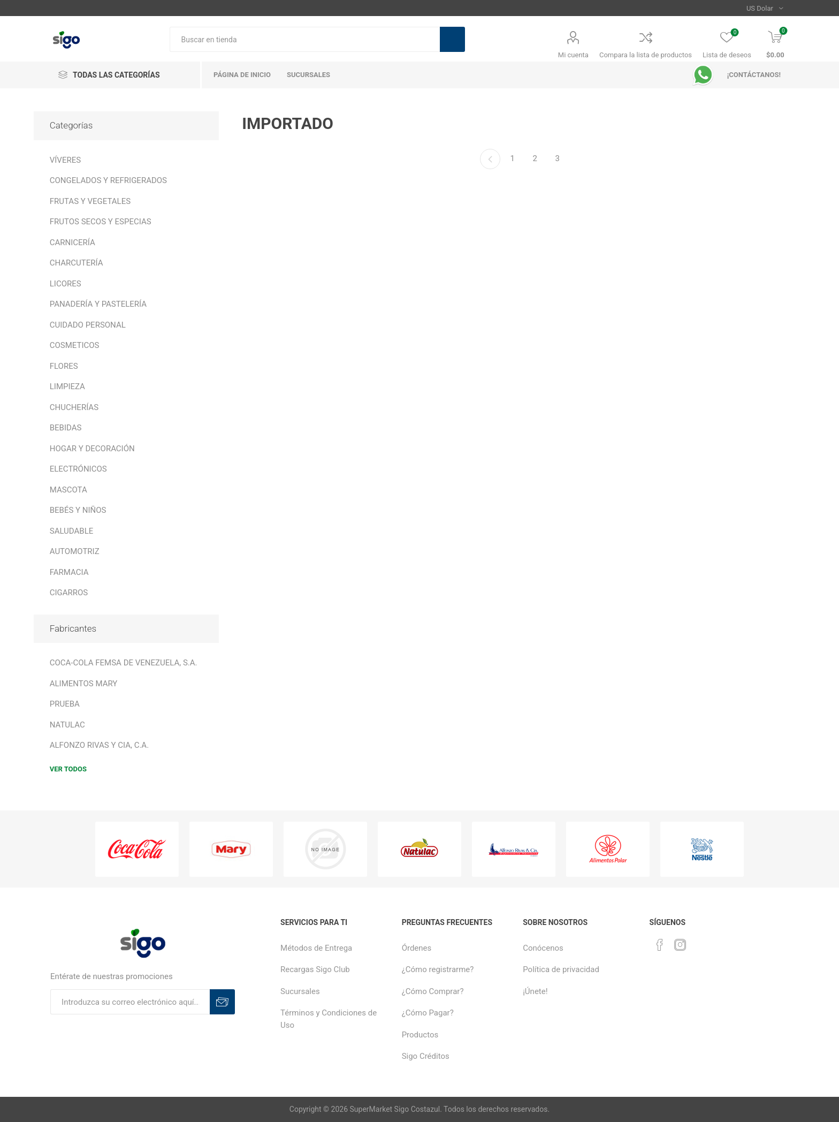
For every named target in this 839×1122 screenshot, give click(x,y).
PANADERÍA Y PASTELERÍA (98, 304)
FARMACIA (69, 572)
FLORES (64, 366)
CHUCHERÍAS (74, 407)
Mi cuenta (573, 55)
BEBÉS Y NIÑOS (78, 510)
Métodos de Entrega (316, 948)
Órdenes (417, 948)
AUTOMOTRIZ (75, 551)
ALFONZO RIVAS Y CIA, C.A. (99, 745)
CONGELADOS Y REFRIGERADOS (108, 180)
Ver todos (68, 769)
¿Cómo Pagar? (428, 1013)
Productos (420, 1035)
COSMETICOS (75, 345)
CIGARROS (69, 592)
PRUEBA (65, 704)
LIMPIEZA (67, 386)
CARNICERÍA (72, 242)
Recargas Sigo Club (315, 969)
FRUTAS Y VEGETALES (90, 201)
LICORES (65, 284)
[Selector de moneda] (764, 8)
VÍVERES (65, 160)
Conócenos (543, 948)
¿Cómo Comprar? (433, 991)
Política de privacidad (561, 969)
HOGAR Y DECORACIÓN (92, 448)
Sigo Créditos (425, 1056)
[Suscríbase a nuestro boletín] (130, 1001)
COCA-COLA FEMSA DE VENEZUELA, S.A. (123, 663)
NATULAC (67, 725)
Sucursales (300, 991)
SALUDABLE (72, 531)
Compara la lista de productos (645, 55)
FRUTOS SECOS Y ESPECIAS (100, 221)
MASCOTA (68, 490)
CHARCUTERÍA (76, 263)
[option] (137, 849)
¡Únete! (535, 991)
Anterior (490, 159)
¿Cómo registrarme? (438, 969)
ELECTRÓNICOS (78, 469)
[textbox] (305, 39)
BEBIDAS (66, 428)
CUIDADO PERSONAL (88, 325)
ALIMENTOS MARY (84, 683)
